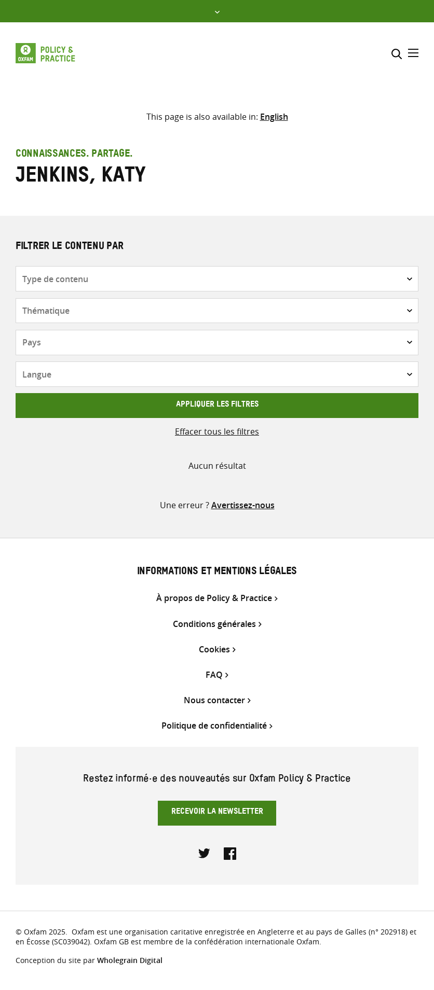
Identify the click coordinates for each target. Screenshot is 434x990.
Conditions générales (214, 624)
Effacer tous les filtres (217, 431)
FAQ (214, 675)
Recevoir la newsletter (217, 813)
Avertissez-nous (243, 505)
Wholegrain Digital (129, 960)
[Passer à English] (274, 116)
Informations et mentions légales (217, 572)
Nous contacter (214, 700)
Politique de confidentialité (214, 726)
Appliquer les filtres (217, 405)
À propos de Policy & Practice (214, 598)
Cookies (214, 649)
